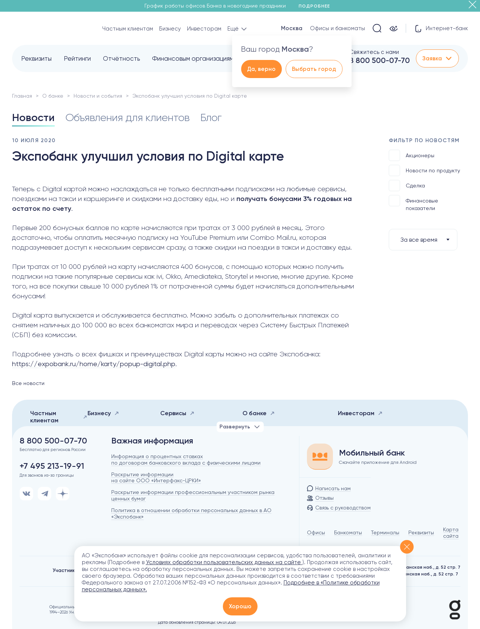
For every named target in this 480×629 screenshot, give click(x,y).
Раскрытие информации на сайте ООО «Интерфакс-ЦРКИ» (156, 477)
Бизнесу (170, 28)
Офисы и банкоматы (337, 28)
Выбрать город (314, 69)
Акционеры (411, 155)
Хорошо (240, 606)
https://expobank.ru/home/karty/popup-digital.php (93, 364)
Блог (211, 117)
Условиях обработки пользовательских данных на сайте (224, 562)
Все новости (28, 383)
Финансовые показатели (413, 203)
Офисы (316, 532)
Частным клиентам (127, 28)
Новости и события (98, 96)
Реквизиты (36, 58)
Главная (22, 96)
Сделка (407, 185)
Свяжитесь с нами (374, 52)
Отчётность (121, 58)
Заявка (437, 58)
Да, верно (261, 69)
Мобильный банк (372, 453)
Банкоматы (348, 532)
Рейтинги (77, 58)
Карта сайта (451, 532)
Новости (33, 117)
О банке (52, 96)
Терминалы (385, 532)
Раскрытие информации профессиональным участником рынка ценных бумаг (193, 495)
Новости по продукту (424, 170)
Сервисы (177, 413)
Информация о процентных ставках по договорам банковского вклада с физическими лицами (186, 459)
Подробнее (317, 6)
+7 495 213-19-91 (52, 466)
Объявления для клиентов (127, 117)
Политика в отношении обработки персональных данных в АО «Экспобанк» (191, 513)
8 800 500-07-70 (379, 60)
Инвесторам (204, 28)
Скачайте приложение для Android (378, 462)
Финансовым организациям (192, 58)
